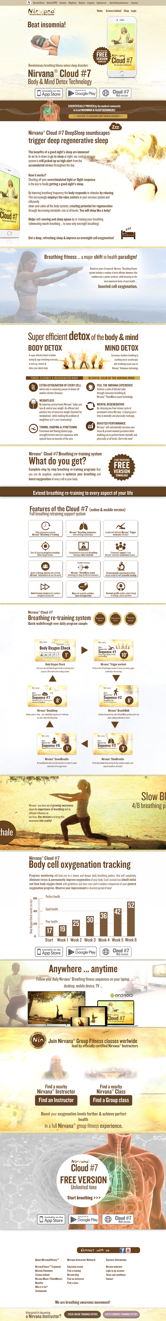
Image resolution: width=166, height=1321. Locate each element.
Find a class (72, 1283)
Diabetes (82, 3)
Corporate (134, 3)
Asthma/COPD (52, 3)
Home (100, 11)
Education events (75, 1266)
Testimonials (41, 1291)
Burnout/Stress (38, 3)
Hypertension (101, 3)
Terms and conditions (116, 1275)
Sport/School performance (119, 3)
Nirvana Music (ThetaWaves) (48, 1279)
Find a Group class (111, 1100)
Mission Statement (44, 1270)
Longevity (90, 3)
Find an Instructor (56, 1100)
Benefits (39, 1283)
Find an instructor (75, 1279)
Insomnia (63, 3)
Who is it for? (41, 1287)
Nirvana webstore (114, 1266)
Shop (126, 11)
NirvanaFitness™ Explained (48, 1266)
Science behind (113, 11)
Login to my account (115, 1270)
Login (133, 11)
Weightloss (73, 3)
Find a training (74, 1270)
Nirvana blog (73, 1275)
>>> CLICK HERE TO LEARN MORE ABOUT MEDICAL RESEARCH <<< (98, 116)
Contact (109, 1279)
